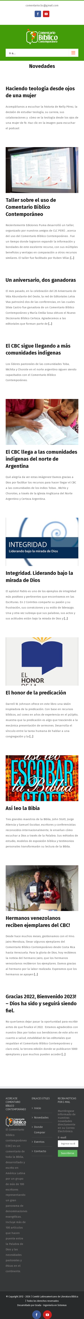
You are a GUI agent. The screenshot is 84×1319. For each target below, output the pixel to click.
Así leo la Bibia (23, 808)
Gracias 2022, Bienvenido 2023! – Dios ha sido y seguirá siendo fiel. (41, 1004)
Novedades (41, 1117)
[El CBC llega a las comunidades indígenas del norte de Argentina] (42, 422)
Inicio (37, 1108)
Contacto (40, 1151)
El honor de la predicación (36, 693)
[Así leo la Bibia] (42, 778)
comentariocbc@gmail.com (42, 5)
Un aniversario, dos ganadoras (41, 280)
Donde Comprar (39, 1129)
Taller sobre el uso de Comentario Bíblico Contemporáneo (31, 207)
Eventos (39, 1141)
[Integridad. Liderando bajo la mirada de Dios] (42, 542)
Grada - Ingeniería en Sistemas (51, 1305)
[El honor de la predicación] (42, 661)
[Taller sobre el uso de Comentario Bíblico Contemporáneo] (42, 170)
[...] (72, 258)
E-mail (62, 1137)
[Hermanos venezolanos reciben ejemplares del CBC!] (42, 888)
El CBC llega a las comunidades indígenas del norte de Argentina (41, 459)
